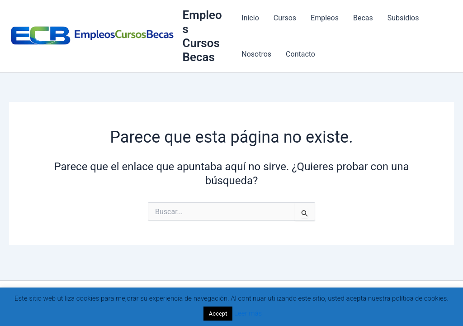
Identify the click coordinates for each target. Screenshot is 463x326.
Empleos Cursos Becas (202, 36)
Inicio (250, 18)
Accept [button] (218, 313)
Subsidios (403, 18)
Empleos (325, 18)
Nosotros (256, 54)
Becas (363, 18)
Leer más (248, 313)
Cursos (285, 18)
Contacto (300, 54)
